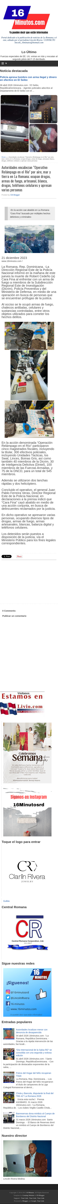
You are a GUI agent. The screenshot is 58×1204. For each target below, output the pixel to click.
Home (4, 157)
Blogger (25, 1201)
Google (33, 1201)
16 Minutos (30, 1192)
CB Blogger (15, 195)
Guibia (6, 901)
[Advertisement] (25, 581)
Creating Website (28, 1195)
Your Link (24, 1198)
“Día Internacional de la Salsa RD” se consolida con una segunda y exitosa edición (34, 1053)
